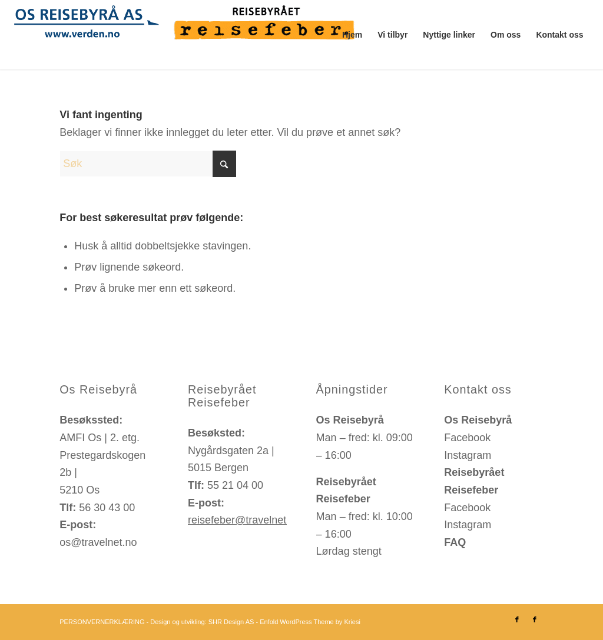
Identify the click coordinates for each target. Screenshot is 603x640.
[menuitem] (352, 34)
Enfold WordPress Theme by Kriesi (310, 621)
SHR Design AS (231, 621)
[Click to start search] (224, 164)
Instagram (467, 455)
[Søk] (147, 164)
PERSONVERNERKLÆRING (101, 621)
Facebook (467, 438)
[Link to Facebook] (517, 619)
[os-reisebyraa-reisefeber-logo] (188, 34)
